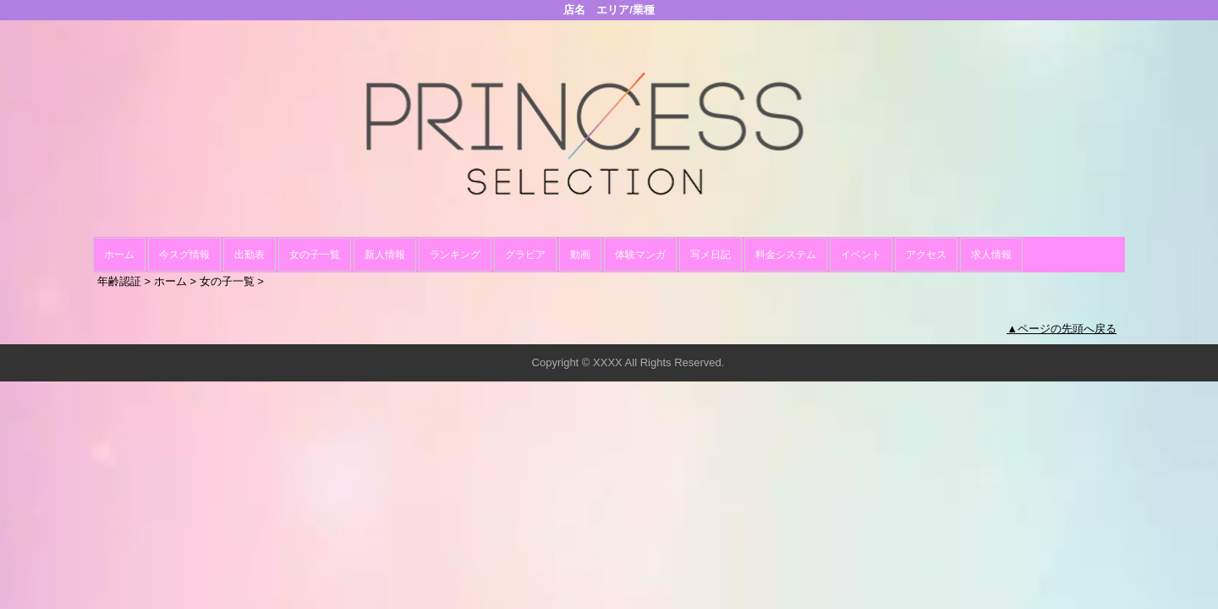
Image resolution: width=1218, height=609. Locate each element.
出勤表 (249, 255)
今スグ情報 (184, 255)
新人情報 (385, 255)
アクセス (926, 255)
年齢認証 (119, 281)
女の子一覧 (314, 255)
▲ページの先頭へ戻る (1061, 328)
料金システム (785, 255)
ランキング (455, 255)
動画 (580, 255)
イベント (861, 255)
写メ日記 (710, 255)
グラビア (525, 255)
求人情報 (991, 255)
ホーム (119, 255)
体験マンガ (640, 255)
